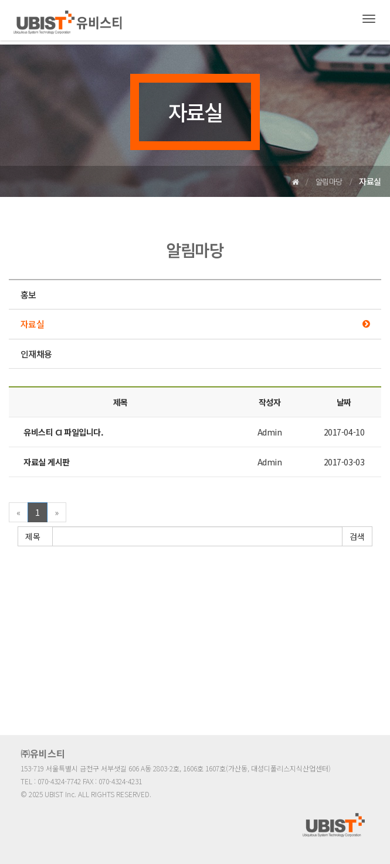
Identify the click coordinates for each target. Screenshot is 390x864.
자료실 (32, 324)
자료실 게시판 (46, 462)
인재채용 (36, 354)
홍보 (28, 294)
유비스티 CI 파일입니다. (63, 432)
